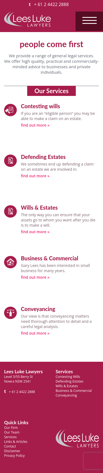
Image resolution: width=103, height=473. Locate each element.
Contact (10, 446)
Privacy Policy (14, 455)
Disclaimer (12, 451)
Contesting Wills (68, 376)
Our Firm (11, 427)
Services (10, 437)
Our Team (12, 432)
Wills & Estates (67, 386)
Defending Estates (69, 381)
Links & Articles (15, 441)
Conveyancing (66, 395)
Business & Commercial (74, 390)
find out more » (35, 125)
